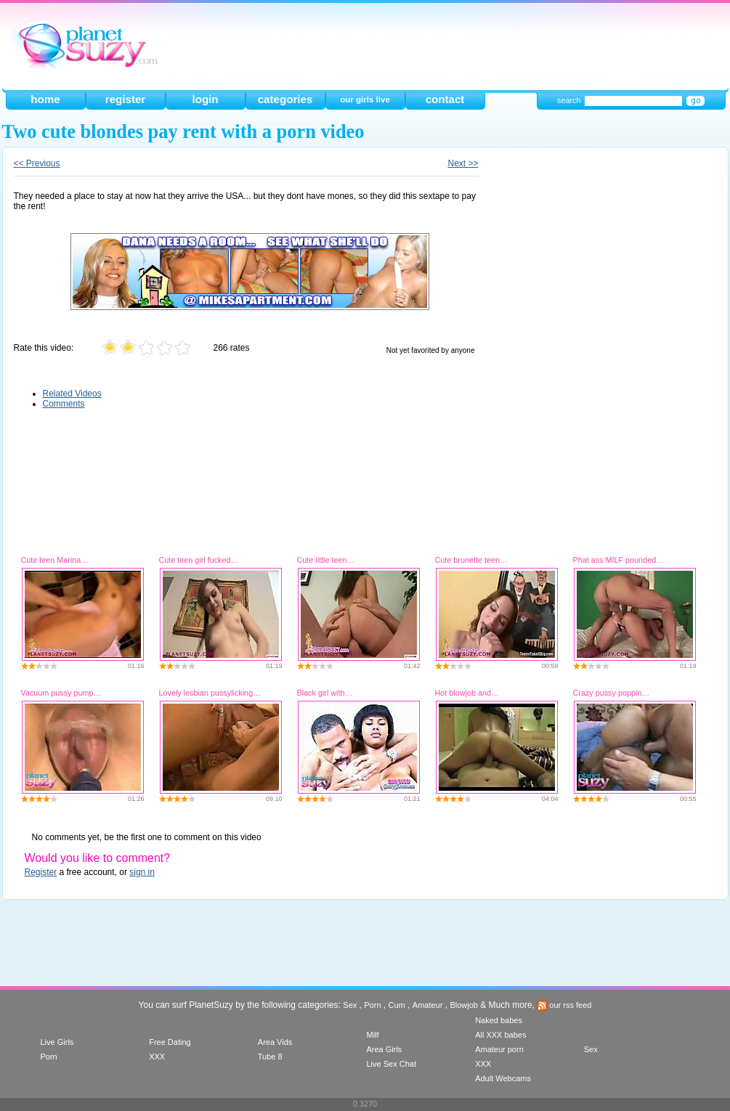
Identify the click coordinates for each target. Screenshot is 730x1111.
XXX (157, 1056)
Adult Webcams (503, 1078)
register (125, 99)
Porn (372, 1005)
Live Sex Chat (390, 1063)
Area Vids (275, 1042)
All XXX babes (500, 1034)
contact (445, 99)
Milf (372, 1034)
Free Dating (169, 1042)
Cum (397, 1005)
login (205, 99)
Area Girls (384, 1049)
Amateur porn (499, 1049)
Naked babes (498, 1020)
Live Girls (57, 1042)
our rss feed (564, 1005)
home (45, 99)
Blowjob (464, 1005)
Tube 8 (270, 1056)
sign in (142, 872)
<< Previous (37, 163)
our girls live (365, 99)
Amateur (428, 1005)
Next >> (462, 163)
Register (41, 872)
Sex (350, 1005)
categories (285, 99)
